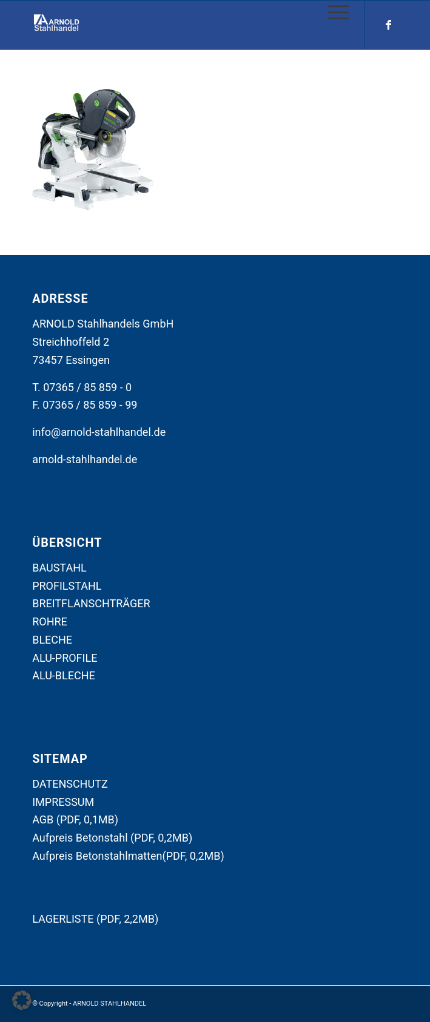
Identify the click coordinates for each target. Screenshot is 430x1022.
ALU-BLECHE (63, 675)
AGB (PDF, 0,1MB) (75, 819)
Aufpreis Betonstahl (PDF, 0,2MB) (112, 837)
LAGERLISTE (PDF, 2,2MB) (95, 918)
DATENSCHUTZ (70, 783)
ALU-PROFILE (64, 657)
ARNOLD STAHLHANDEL (109, 1003)
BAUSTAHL (59, 567)
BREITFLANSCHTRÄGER (91, 603)
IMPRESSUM (63, 802)
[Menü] (332, 13)
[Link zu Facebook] (389, 25)
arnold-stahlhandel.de (84, 459)
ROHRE (49, 621)
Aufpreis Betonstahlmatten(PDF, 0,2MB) (128, 855)
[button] (22, 1000)
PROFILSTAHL (66, 585)
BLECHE (52, 639)
